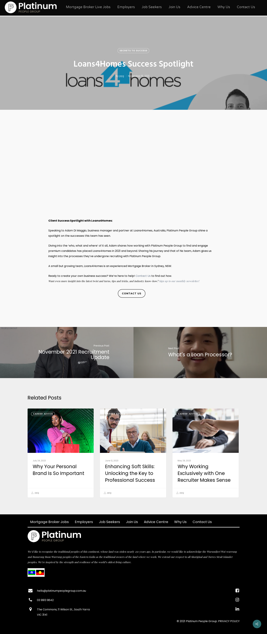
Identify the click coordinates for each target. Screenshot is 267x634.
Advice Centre (199, 7)
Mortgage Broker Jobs (49, 521)
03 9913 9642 (45, 600)
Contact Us (246, 7)
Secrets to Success (133, 50)
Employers (126, 7)
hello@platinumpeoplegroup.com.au (61, 591)
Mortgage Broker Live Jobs (88, 7)
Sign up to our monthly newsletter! (179, 281)
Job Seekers (152, 7)
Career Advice (43, 414)
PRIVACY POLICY (229, 621)
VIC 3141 (42, 615)
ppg (121, 76)
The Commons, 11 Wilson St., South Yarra (63, 609)
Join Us (174, 7)
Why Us (223, 7)
